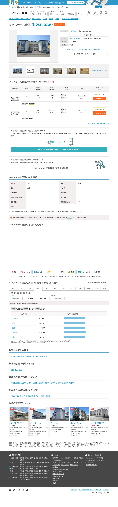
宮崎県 (46, 477)
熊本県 (36, 477)
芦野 (16, 370)
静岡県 (31, 469)
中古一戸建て (74, 465)
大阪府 (22, 471)
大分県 (41, 477)
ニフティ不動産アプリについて (95, 460)
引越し (54, 483)
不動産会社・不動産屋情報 (60, 469)
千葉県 (37, 462)
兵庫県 (27, 471)
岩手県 (24, 396)
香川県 (22, 475)
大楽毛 (29, 356)
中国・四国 (13, 473)
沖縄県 (28, 479)
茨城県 (42, 462)
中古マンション (77, 462)
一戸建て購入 (56, 465)
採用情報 (106, 490)
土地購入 (55, 467)
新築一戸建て (65, 465)
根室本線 (72, 38)
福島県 (48, 396)
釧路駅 (37, 24)
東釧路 (14, 332)
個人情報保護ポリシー (86, 490)
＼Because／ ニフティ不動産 (94, 458)
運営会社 (74, 490)
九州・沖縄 (13, 477)
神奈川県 (27, 462)
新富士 (14, 323)
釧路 (13, 328)
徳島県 (46, 473)
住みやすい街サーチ (58, 474)
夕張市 (58, 383)
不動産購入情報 (57, 460)
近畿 (11, 471)
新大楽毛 (15, 318)
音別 (18, 356)
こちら (69, 218)
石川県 (41, 466)
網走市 (71, 383)
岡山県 (27, 473)
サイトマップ (90, 467)
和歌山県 (46, 471)
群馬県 (22, 464)
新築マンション (66, 462)
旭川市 (35, 383)
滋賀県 (36, 471)
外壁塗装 (55, 480)
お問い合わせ (90, 462)
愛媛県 (27, 475)
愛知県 (22, 469)
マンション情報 (57, 471)
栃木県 (47, 462)
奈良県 (41, 471)
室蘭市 (41, 383)
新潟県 (22, 466)
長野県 (31, 466)
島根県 (36, 473)
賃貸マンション (60, 458)
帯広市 (46, 383)
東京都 (22, 462)
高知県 (31, 475)
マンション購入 (57, 462)
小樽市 (29, 383)
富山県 (36, 466)
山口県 (41, 473)
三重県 (36, 469)
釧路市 (48, 24)
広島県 (22, 473)
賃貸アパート (70, 458)
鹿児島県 (22, 479)
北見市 (52, 383)
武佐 (13, 337)
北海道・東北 (14, 458)
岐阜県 (27, 469)
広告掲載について (91, 465)
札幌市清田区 (15, 383)
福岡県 (22, 477)
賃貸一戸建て (79, 458)
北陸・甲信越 (14, 466)
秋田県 (36, 396)
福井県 (46, 466)
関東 (11, 462)
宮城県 (30, 396)
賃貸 (54, 458)
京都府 (31, 471)
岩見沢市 (65, 383)
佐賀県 (27, 477)
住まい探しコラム (58, 476)
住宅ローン (56, 478)
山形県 (42, 396)
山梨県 (27, 466)
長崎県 (31, 477)
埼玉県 (33, 462)
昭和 (12, 370)
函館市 (23, 383)
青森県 (19, 396)
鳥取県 (31, 473)
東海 (11, 469)
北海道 (71, 31)
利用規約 (98, 490)
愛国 (20, 370)
